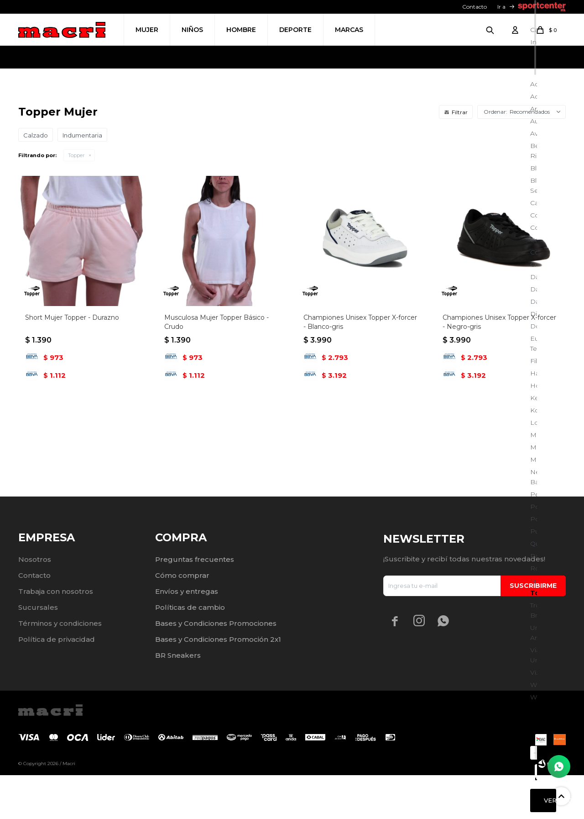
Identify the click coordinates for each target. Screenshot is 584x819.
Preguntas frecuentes (194, 603)
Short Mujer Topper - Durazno (72, 432)
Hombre (241, 30)
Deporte (295, 30)
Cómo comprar (182, 619)
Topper (76, 269)
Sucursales (38, 651)
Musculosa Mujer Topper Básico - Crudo (216, 436)
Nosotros (34, 603)
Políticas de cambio (190, 651)
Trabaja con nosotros (55, 635)
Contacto (474, 6)
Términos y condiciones (60, 667)
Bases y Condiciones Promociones (215, 667)
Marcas (349, 30)
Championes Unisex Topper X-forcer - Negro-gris (499, 436)
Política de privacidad (56, 683)
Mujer (147, 30)
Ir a (501, 6)
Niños (192, 30)
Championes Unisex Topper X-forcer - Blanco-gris (360, 436)
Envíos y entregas (186, 635)
